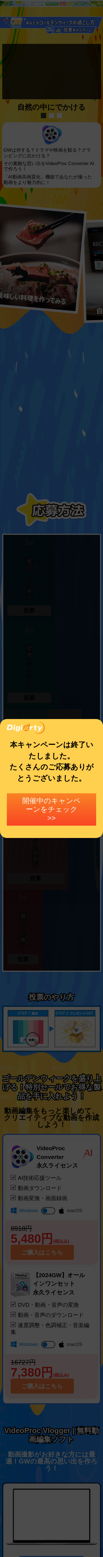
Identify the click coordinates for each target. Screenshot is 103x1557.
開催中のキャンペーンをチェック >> (51, 809)
